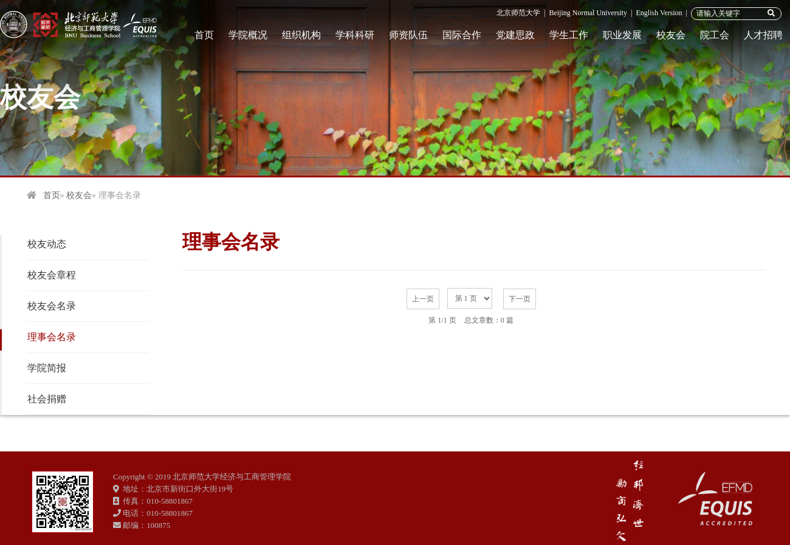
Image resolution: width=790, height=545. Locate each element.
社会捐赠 (46, 399)
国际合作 (461, 35)
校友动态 (46, 244)
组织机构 (301, 35)
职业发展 (622, 35)
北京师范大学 (518, 13)
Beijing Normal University (588, 13)
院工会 (714, 35)
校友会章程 (51, 275)
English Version (659, 13)
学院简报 (46, 368)
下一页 (520, 299)
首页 (204, 35)
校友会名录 (51, 306)
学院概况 (247, 35)
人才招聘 (763, 35)
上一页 (423, 299)
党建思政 (515, 35)
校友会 (670, 35)
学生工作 (568, 35)
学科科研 (354, 35)
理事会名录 (51, 337)
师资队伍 (408, 35)
